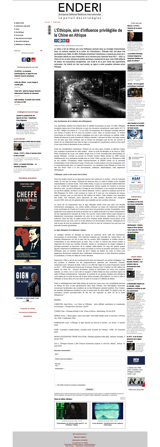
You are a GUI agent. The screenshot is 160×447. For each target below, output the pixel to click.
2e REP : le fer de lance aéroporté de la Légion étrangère (134, 321)
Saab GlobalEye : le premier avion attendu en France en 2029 (25, 98)
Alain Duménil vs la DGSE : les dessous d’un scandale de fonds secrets (136, 118)
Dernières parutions (28, 172)
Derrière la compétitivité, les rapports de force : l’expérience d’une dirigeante (26, 115)
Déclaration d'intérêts (80, 439)
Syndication (79, 444)
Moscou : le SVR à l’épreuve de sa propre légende (134, 28)
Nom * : (57, 354)
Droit (16, 28)
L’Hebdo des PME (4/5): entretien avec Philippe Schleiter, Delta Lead (136, 352)
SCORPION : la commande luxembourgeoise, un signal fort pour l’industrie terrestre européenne (26, 68)
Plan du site (69, 444)
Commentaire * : (59, 368)
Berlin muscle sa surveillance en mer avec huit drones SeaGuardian (135, 193)
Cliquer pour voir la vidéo (136, 369)
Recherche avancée (28, 48)
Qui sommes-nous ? (80, 433)
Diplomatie (18, 23)
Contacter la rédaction (28, 307)
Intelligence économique (27, 109)
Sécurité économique (22, 35)
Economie (18, 33)
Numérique (18, 30)
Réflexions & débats (21, 40)
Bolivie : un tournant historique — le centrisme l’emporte (25, 160)
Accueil (48, 22)
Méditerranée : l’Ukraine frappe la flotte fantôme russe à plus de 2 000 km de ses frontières (135, 219)
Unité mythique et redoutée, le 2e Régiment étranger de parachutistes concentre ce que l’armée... (136, 330)
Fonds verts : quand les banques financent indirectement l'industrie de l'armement (26, 88)
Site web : (58, 364)
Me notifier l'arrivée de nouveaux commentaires (71, 385)
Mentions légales (80, 436)
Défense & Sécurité (21, 25)
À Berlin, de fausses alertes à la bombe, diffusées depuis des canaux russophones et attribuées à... (32, 143)
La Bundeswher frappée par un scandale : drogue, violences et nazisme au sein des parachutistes (136, 275)
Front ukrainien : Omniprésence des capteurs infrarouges (107, 424)
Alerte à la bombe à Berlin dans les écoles (27, 138)
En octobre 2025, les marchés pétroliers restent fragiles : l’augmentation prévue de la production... (27, 155)
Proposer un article (27, 303)
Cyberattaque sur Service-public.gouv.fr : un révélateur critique (71, 424)
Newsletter (27, 311)
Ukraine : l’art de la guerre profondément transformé (135, 82)
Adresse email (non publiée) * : (64, 359)
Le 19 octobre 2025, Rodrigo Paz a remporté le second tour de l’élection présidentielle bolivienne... (27, 165)
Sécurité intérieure (21, 38)
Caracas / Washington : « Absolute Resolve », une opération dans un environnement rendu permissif (135, 254)
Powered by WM (89, 444)
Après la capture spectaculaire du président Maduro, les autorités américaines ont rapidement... (141, 264)
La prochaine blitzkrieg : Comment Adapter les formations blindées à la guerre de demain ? (135, 55)
